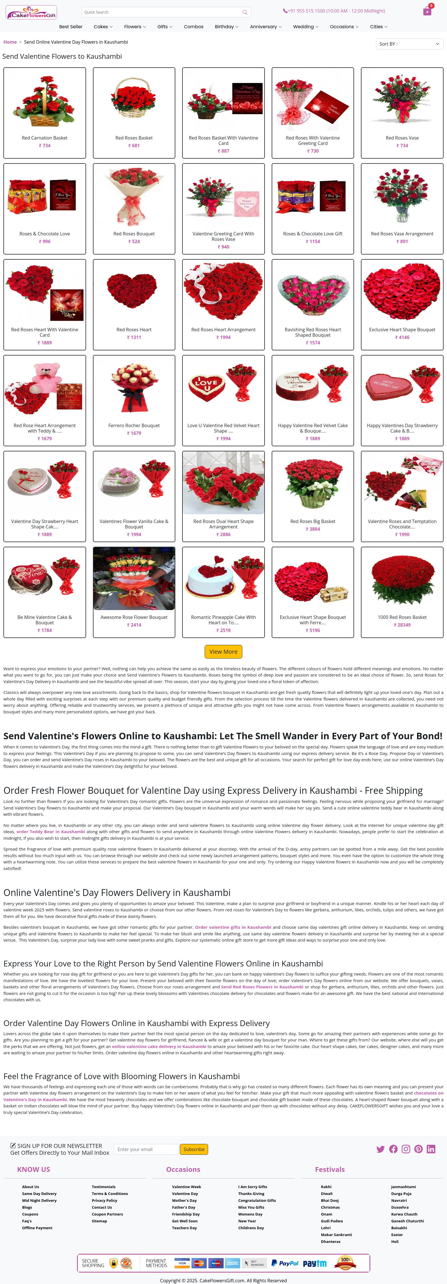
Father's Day (183, 1207)
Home (10, 42)
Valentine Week (186, 1186)
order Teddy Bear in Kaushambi (51, 831)
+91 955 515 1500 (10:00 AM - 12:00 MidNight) (334, 11)
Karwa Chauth (404, 1214)
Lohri (326, 1227)
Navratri (399, 1200)
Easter (397, 1234)
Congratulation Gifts (257, 1200)
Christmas (330, 1207)
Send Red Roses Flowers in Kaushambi (262, 987)
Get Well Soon (185, 1221)
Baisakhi (399, 1227)
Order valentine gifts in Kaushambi (233, 927)
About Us (30, 1186)
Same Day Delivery (39, 1193)
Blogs (27, 1207)
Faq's (27, 1221)
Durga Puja (401, 1193)
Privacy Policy (104, 1200)
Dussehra (400, 1207)
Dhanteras (330, 1241)
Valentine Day (185, 1193)
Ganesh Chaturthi (407, 1221)
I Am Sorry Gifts (252, 1186)
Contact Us (102, 1207)
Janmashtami (403, 1186)
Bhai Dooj (330, 1200)
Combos (193, 26)
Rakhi (326, 1186)
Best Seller (70, 26)
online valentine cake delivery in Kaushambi (160, 1046)
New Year (247, 1221)
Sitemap (99, 1221)
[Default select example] (410, 44)
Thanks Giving (251, 1193)
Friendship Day (186, 1214)
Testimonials (103, 1186)
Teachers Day (184, 1227)
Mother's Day (184, 1200)
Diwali (327, 1193)
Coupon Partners (107, 1214)
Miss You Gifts (251, 1207)
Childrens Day (251, 1227)
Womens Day (250, 1214)
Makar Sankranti (336, 1234)
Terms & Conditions (110, 1193)
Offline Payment (37, 1227)
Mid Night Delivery (39, 1200)
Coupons (30, 1214)
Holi (395, 1241)
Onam (326, 1214)
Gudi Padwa (332, 1221)
